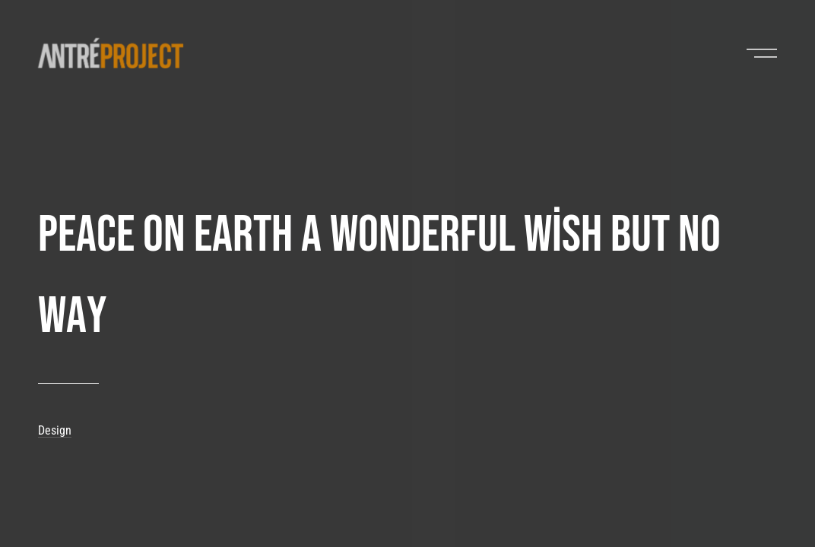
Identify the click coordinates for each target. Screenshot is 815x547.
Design (54, 430)
